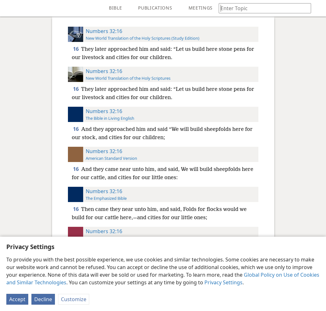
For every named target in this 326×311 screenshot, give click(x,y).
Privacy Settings (223, 282)
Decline (43, 299)
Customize (73, 299)
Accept (17, 299)
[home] (9, 8)
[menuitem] (9, 8)
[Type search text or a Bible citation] (262, 8)
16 (76, 48)
